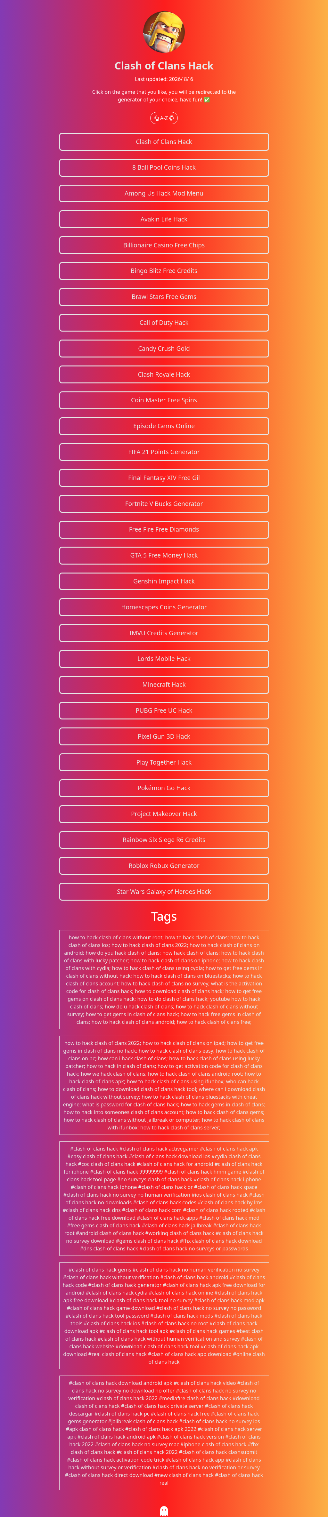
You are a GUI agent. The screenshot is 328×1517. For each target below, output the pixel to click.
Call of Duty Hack (164, 322)
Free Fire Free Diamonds (164, 529)
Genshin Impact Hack (164, 581)
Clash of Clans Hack (164, 141)
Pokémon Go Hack (164, 787)
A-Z (164, 118)
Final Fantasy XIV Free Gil (164, 477)
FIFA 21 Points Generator (164, 451)
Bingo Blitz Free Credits (164, 270)
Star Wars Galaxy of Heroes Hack (164, 891)
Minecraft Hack (164, 684)
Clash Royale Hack (164, 374)
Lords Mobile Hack (164, 658)
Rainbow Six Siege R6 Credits (164, 839)
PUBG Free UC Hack (164, 710)
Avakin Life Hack (164, 219)
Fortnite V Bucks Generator (164, 503)
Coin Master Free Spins (164, 400)
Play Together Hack (164, 762)
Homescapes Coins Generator (164, 607)
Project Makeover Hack (164, 813)
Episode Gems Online (164, 425)
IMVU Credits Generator (163, 633)
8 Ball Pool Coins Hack (164, 167)
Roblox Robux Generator (163, 865)
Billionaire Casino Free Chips (164, 245)
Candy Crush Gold (164, 348)
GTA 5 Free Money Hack (164, 555)
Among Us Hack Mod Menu (164, 193)
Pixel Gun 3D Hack (164, 736)
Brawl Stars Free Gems (164, 296)
